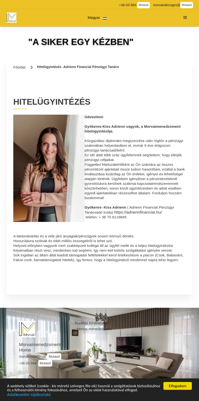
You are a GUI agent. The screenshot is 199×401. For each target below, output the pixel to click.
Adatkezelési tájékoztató (29, 395)
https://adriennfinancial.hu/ (138, 212)
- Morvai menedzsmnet (93, 329)
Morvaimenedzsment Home (40, 347)
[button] (97, 17)
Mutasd (143, 5)
